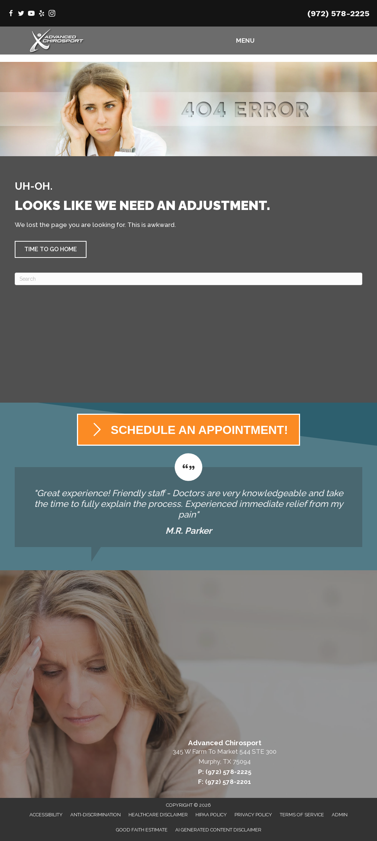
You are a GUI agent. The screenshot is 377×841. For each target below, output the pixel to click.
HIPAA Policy (211, 814)
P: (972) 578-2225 (224, 771)
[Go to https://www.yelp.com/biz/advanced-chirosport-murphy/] (41, 14)
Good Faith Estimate (142, 830)
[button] (51, 249)
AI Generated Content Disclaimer (218, 830)
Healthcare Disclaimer (158, 814)
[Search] (188, 279)
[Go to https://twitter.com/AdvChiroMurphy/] (21, 14)
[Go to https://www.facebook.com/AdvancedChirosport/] (10, 14)
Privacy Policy (253, 814)
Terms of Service (302, 814)
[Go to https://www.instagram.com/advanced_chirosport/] (52, 14)
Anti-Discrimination (95, 814)
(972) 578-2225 (338, 13)
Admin (340, 814)
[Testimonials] (188, 500)
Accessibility (46, 814)
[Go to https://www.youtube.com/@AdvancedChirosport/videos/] (31, 14)
